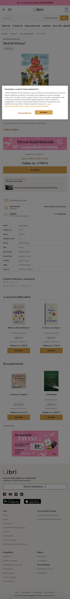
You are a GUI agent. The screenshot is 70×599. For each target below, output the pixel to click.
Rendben (43, 112)
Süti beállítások (25, 113)
